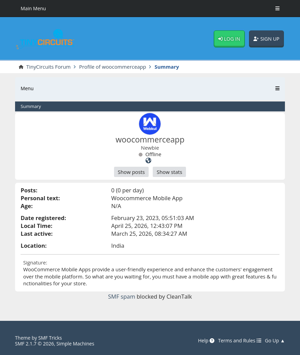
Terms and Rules (239, 341)
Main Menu (33, 8)
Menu (27, 88)
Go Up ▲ (275, 341)
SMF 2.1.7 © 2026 (34, 343)
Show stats (170, 171)
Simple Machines (75, 343)
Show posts (131, 171)
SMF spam (121, 296)
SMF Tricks (50, 337)
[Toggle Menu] (277, 8)
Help (206, 341)
